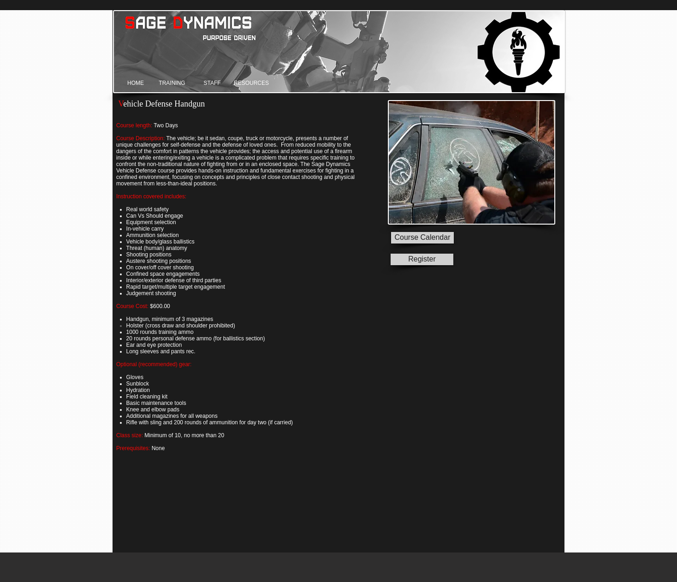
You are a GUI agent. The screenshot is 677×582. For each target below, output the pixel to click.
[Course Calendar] (422, 237)
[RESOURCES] (251, 83)
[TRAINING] (172, 83)
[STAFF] (212, 83)
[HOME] (136, 83)
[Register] (422, 259)
